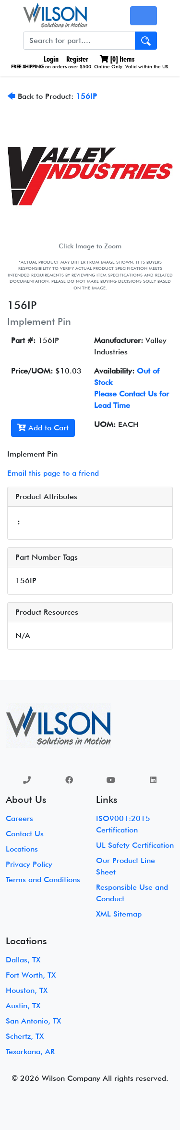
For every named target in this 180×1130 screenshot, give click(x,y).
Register (77, 59)
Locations (22, 848)
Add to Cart (43, 427)
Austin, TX (23, 1005)
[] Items (117, 59)
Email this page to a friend (53, 473)
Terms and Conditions (43, 879)
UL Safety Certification (135, 845)
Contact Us (25, 833)
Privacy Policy (29, 864)
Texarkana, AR (30, 1051)
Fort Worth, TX (31, 975)
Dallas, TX (23, 959)
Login (50, 59)
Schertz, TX (25, 1036)
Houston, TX (27, 990)
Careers (19, 818)
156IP (86, 96)
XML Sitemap (119, 913)
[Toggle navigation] (143, 15)
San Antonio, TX (33, 1020)
